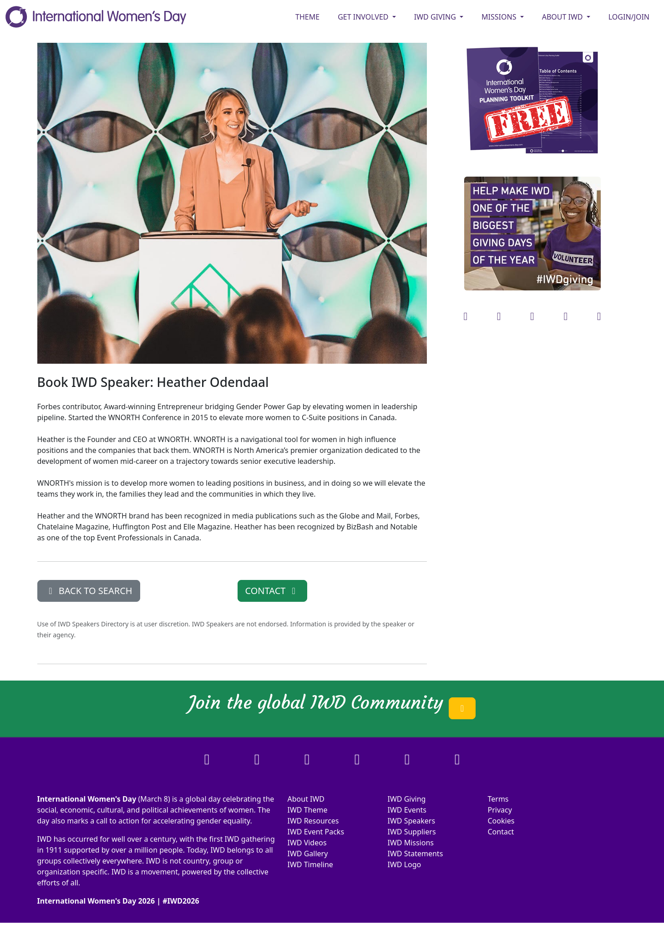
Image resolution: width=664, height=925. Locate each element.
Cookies (501, 821)
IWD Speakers (412, 821)
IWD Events (407, 810)
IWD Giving (407, 799)
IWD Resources (313, 821)
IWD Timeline (310, 864)
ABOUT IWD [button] (563, 17)
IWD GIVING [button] (436, 17)
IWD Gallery (308, 854)
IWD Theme (308, 810)
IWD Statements (415, 854)
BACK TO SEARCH (88, 590)
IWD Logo (404, 864)
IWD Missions (411, 843)
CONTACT (272, 590)
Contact (501, 832)
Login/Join (628, 17)
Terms (498, 799)
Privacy (500, 810)
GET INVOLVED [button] (364, 17)
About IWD (306, 799)
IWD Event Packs (316, 832)
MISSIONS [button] (500, 17)
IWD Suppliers (412, 832)
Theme (307, 17)
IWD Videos (307, 843)
